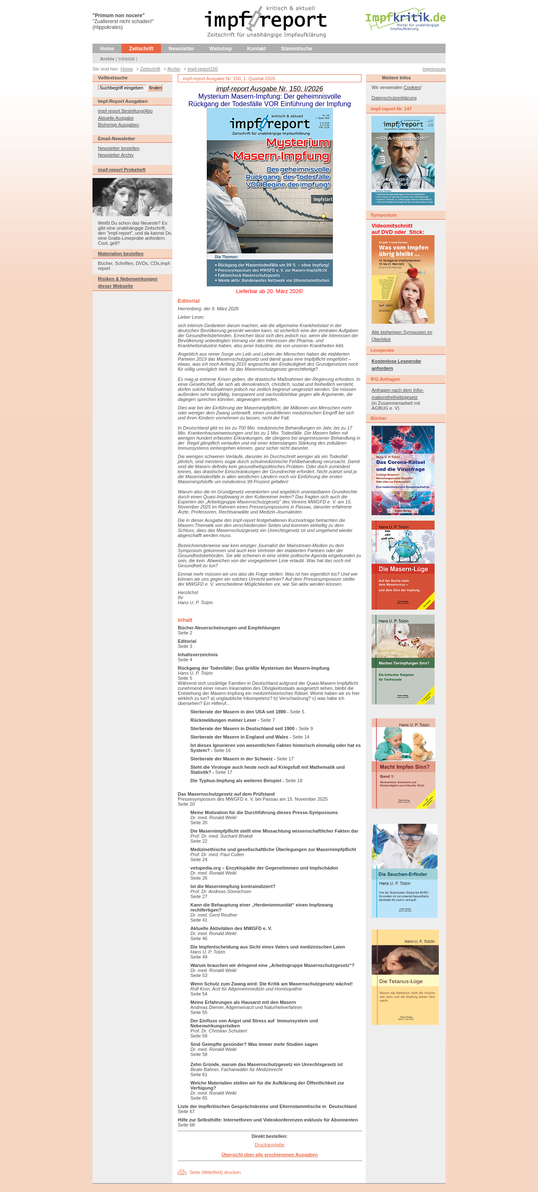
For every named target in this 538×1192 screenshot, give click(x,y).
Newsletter (181, 49)
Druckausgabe (270, 1144)
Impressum (434, 68)
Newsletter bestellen (119, 148)
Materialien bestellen (120, 253)
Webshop (220, 49)
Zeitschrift (141, 49)
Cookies (412, 87)
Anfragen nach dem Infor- (398, 390)
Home (107, 49)
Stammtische (297, 49)
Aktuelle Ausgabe (116, 118)
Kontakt (256, 49)
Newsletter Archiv (116, 154)
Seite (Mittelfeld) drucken (215, 1172)
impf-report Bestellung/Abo (125, 110)
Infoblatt (126, 58)
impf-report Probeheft (121, 169)
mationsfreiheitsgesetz (394, 397)
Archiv (107, 58)
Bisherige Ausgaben (118, 124)
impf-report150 (202, 68)
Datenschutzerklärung (394, 97)
